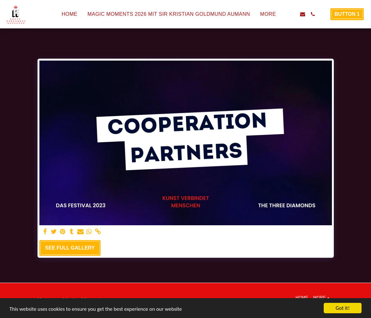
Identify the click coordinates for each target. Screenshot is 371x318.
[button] (292, 14)
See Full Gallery (70, 247)
